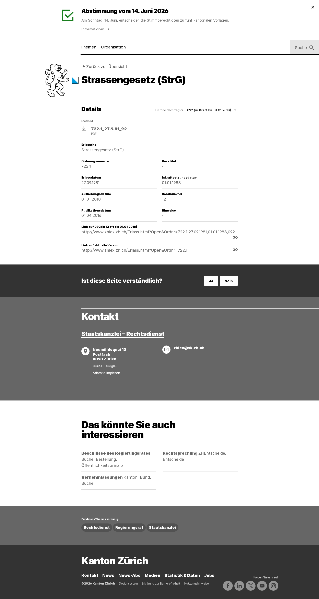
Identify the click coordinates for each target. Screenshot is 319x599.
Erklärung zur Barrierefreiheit (161, 583)
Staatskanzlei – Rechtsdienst (122, 333)
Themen (88, 47)
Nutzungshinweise (196, 583)
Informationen (95, 29)
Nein (229, 281)
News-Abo (129, 575)
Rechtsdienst (97, 527)
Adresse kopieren (106, 373)
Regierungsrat (129, 527)
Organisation (113, 47)
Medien (152, 575)
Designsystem (128, 583)
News (108, 575)
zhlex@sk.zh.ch (189, 348)
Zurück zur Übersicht (106, 66)
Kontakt (89, 575)
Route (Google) (105, 366)
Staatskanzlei (162, 527)
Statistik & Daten (182, 575)
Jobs (209, 575)
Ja (211, 281)
